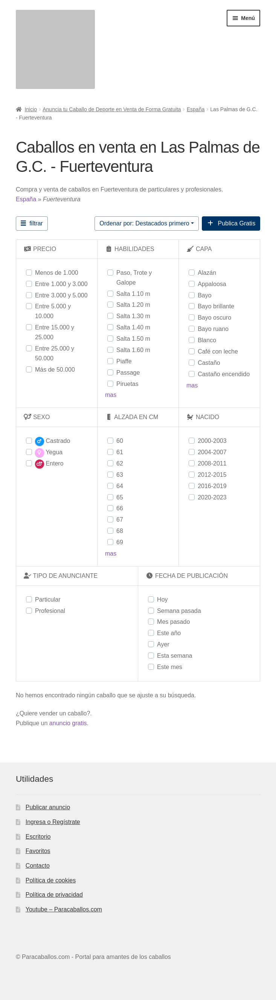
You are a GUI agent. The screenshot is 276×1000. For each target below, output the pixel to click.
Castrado (52, 441)
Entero (49, 464)
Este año (169, 633)
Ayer (163, 644)
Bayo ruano (213, 329)
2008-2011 (212, 463)
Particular (48, 599)
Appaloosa (212, 284)
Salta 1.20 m (133, 305)
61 (119, 452)
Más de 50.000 (55, 369)
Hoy (162, 599)
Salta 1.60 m (133, 350)
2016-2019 (212, 486)
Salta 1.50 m (133, 338)
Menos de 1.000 (56, 273)
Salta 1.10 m (133, 294)
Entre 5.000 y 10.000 (53, 311)
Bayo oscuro (214, 317)
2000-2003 (212, 441)
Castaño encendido (224, 374)
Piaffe (124, 361)
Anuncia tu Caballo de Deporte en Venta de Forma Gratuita (112, 109)
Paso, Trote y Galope (134, 278)
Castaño (209, 363)
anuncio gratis (68, 723)
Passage (128, 372)
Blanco (207, 340)
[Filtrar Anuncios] (32, 223)
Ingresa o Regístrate (53, 822)
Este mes (169, 667)
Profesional (50, 611)
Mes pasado (173, 622)
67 (119, 519)
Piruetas (127, 384)
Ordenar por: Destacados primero (144, 223)
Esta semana (174, 655)
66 (119, 508)
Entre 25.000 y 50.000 (54, 353)
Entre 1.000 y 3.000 (61, 284)
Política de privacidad (54, 894)
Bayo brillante (216, 306)
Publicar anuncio (48, 807)
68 (119, 531)
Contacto (38, 865)
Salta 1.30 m (133, 316)
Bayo (204, 295)
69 (119, 542)
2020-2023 (212, 497)
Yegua (49, 452)
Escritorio (38, 836)
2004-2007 (212, 452)
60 (119, 441)
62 (119, 463)
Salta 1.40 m (133, 327)
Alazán (207, 273)
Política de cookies (51, 880)
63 (119, 475)
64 (119, 486)
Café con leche (218, 351)
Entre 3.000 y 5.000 (61, 295)
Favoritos (38, 851)
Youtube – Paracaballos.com (64, 909)
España (195, 109)
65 (119, 497)
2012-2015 (212, 475)
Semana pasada (179, 611)
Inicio (30, 109)
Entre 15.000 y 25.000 (54, 332)
